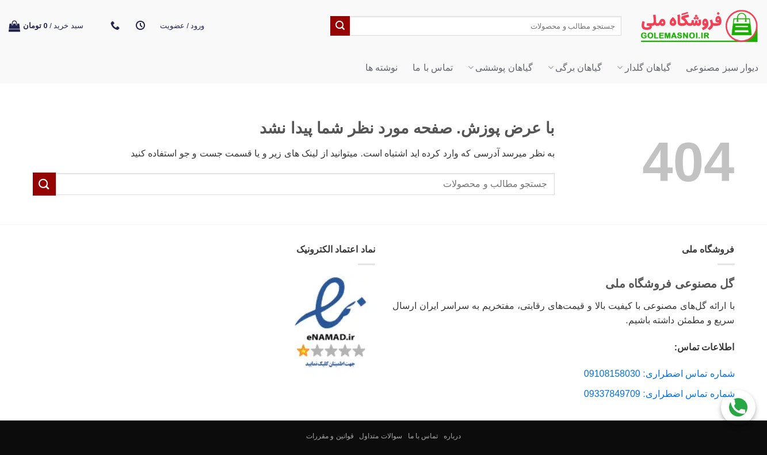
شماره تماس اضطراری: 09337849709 (659, 394)
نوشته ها (381, 67)
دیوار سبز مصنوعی (722, 67)
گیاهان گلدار (644, 67)
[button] (182, 26)
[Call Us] (738, 404)
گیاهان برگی (575, 67)
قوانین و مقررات (330, 436)
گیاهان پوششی (500, 67)
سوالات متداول (380, 436)
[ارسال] (340, 26)
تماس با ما (433, 67)
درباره (452, 436)
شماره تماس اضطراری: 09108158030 (659, 373)
